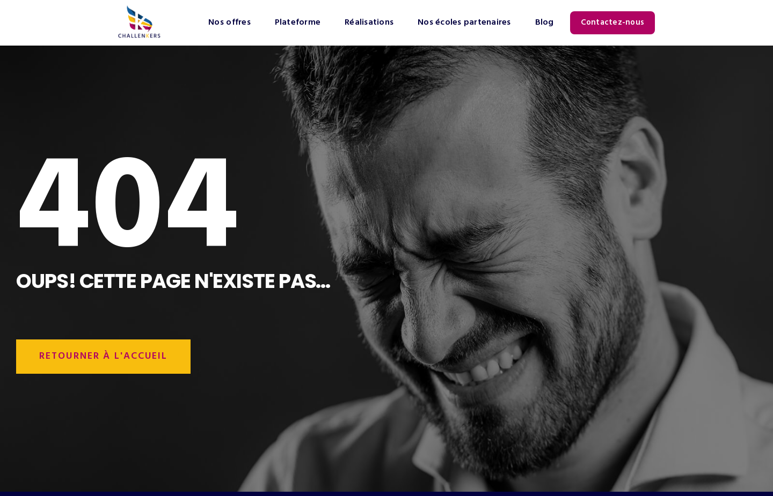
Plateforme (297, 22)
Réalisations (369, 22)
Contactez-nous (612, 22)
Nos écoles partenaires (464, 22)
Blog (544, 22)
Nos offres (229, 22)
